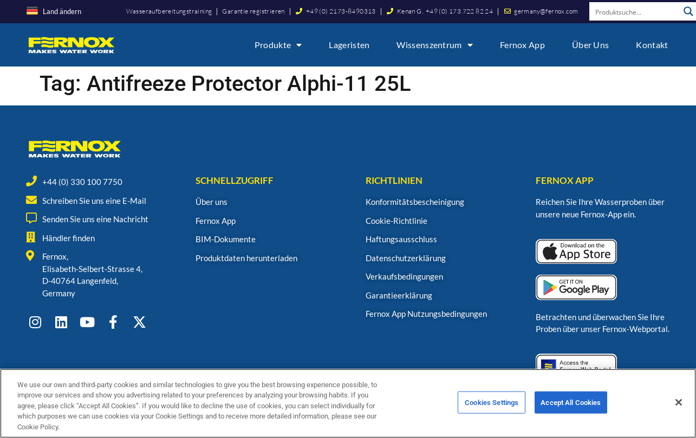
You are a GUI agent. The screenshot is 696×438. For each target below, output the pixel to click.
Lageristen (349, 44)
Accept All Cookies (571, 406)
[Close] (679, 406)
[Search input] (634, 11)
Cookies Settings (491, 406)
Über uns (590, 44)
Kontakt (652, 44)
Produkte (278, 45)
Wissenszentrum (434, 45)
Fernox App (522, 44)
